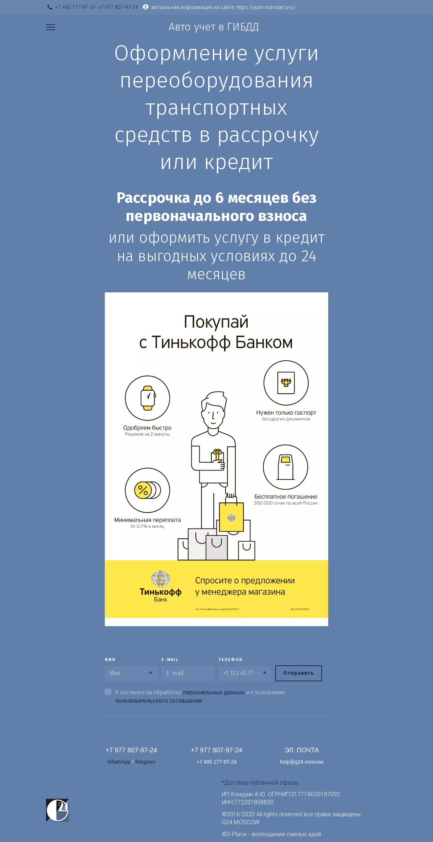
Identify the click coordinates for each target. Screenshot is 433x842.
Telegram (145, 762)
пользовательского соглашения (158, 700)
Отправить (298, 673)
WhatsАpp (119, 762)
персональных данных (213, 692)
